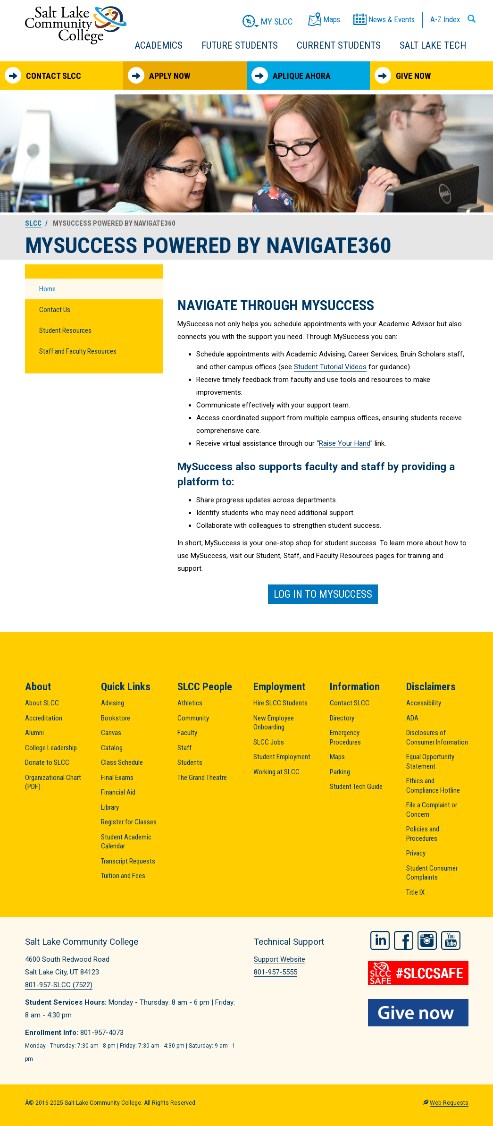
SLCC (33, 223)
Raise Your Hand (344, 443)
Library (110, 807)
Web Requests (449, 1103)
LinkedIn (380, 940)
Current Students (339, 45)
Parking (340, 772)
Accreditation (43, 718)
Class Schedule (122, 762)
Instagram (427, 940)
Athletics (189, 703)
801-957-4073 (102, 1032)
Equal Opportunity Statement (430, 761)
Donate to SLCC (47, 762)
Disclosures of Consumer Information (437, 737)
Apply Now (159, 75)
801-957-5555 (275, 972)
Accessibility (423, 703)
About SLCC (42, 703)
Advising (112, 703)
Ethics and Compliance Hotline (433, 786)
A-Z (445, 19)
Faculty (187, 732)
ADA (412, 718)
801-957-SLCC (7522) (58, 985)
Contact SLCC (43, 75)
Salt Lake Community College (75, 25)
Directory (342, 718)
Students (189, 762)
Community (193, 718)
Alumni (34, 732)
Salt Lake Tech (433, 45)
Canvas (111, 732)
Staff (184, 748)
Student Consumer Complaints (432, 873)
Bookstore (115, 718)
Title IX (415, 892)
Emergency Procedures (345, 737)
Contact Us (54, 309)
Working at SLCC (276, 772)
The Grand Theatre (202, 777)
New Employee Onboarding (273, 723)
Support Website (279, 959)
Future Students (239, 45)
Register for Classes (129, 822)
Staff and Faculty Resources (78, 351)
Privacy (416, 853)
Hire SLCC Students (280, 703)
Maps (337, 757)
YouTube (450, 940)
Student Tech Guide (356, 786)
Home (47, 289)
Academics (159, 45)
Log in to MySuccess (323, 594)
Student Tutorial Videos (330, 367)
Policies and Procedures (422, 834)
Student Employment (281, 757)
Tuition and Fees (123, 876)
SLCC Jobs (268, 742)
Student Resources (65, 330)
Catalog (112, 748)
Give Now (403, 75)
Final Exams (117, 777)
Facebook (403, 940)
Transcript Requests (128, 861)
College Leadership (51, 748)
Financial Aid (118, 792)
